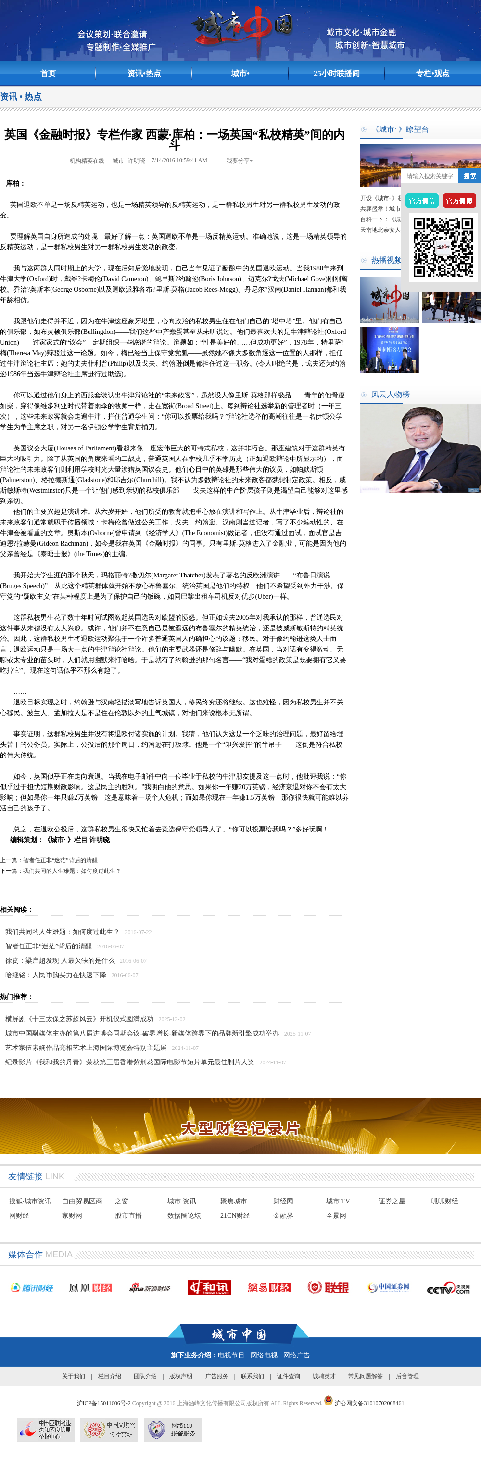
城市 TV (338, 1201)
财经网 (283, 1201)
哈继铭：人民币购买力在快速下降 (55, 975)
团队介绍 (145, 1376)
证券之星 (392, 1201)
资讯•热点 (144, 73)
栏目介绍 (109, 1376)
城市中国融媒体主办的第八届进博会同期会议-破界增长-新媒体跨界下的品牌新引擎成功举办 (142, 1033)
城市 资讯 (181, 1201)
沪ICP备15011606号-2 (104, 1403)
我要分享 (240, 160)
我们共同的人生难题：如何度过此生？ (72, 871)
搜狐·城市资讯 (30, 1201)
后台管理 (407, 1376)
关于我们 (73, 1376)
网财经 (19, 1215)
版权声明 (180, 1376)
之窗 (121, 1201)
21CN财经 (235, 1215)
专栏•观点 (433, 73)
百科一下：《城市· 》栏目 (393, 220)
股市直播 (128, 1215)
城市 (118, 160)
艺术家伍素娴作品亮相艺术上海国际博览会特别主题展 (86, 1047)
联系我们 (252, 1376)
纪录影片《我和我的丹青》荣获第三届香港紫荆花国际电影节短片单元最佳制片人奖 (129, 1062)
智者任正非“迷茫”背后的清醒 (60, 860)
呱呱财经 (444, 1201)
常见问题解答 (365, 1376)
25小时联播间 (337, 73)
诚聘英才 (324, 1376)
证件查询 (288, 1376)
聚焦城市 (233, 1201)
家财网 (72, 1215)
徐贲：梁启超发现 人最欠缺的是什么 (60, 960)
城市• (240, 73)
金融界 (283, 1215)
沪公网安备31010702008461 (364, 1403)
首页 (48, 73)
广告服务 (216, 1376)
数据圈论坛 (184, 1215)
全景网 (336, 1215)
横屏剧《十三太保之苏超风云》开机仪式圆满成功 (79, 1019)
